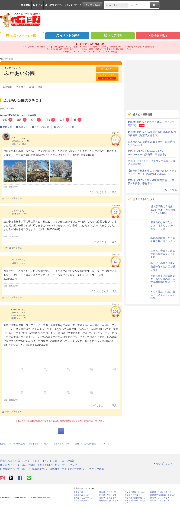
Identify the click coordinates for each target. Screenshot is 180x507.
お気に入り (107, 69)
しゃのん (15, 210)
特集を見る (158, 36)
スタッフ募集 (96, 469)
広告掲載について (10, 469)
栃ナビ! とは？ (162, 463)
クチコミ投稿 (92, 5)
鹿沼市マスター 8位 (19, 318)
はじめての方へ (53, 5)
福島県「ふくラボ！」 (83, 495)
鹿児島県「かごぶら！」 (109, 501)
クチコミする (107, 76)
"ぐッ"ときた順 (40, 127)
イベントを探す (67, 36)
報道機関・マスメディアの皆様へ (68, 469)
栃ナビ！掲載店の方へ (34, 469)
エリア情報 (112, 36)
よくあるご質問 (26, 464)
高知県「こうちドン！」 (160, 501)
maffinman (16, 309)
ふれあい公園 (19, 73)
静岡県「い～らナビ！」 (160, 498)
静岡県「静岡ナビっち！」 (136, 492)
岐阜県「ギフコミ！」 (134, 495)
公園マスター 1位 (18, 315)
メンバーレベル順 (64, 127)
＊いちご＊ (16, 260)
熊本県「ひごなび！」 (108, 492)
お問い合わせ (52, 464)
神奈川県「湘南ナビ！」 (135, 498)
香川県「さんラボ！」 (108, 498)
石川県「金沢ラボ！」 (83, 501)
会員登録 (26, 5)
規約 (39, 464)
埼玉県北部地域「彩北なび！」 (135, 501)
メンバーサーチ (73, 5)
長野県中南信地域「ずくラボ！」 (164, 495)
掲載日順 (22, 127)
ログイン (38, 5)
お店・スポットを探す (21, 36)
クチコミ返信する (12, 198)
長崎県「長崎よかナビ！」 (161, 492)
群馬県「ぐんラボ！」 (83, 498)
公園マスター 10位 (18, 144)
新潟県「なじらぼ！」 (108, 495)
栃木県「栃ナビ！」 (82, 492)
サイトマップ (69, 464)
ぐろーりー (16, 138)
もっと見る (169, 190)
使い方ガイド (7, 464)
